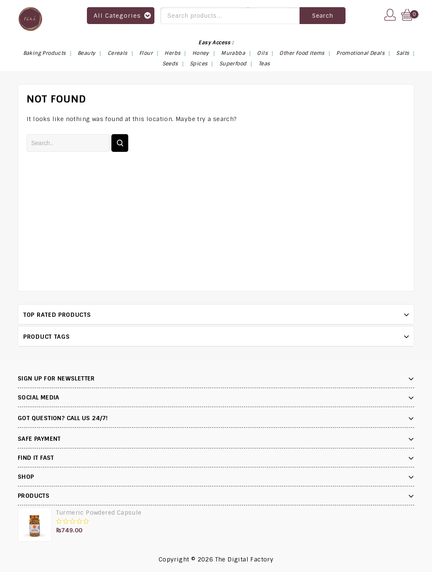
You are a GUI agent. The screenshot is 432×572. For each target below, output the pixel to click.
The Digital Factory (244, 559)
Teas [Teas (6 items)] (264, 63)
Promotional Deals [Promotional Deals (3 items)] (360, 53)
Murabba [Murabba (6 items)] (233, 53)
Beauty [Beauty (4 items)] (86, 53)
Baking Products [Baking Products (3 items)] (44, 53)
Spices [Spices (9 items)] (198, 63)
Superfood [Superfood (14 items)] (233, 63)
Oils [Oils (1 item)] (262, 53)
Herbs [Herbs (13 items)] (172, 53)
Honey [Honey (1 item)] (200, 53)
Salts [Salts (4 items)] (402, 53)
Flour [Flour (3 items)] (146, 53)
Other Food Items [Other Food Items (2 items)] (301, 53)
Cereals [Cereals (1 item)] (117, 53)
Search (322, 15)
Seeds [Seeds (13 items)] (170, 63)
